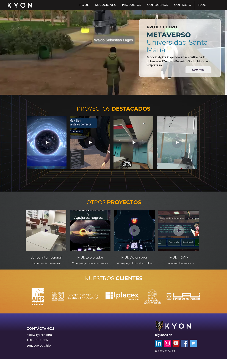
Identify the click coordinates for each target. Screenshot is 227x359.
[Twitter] (193, 343)
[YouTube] (176, 343)
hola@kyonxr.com (39, 335)
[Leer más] (198, 69)
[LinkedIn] (158, 343)
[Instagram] (167, 343)
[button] (105, 5)
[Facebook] (184, 343)
